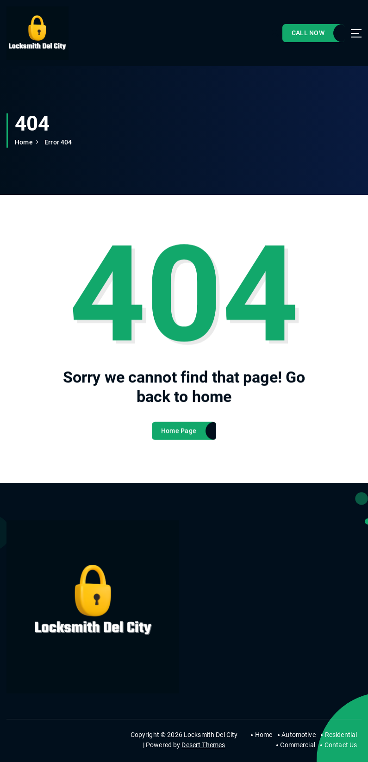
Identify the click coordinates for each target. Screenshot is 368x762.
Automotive (298, 734)
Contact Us (340, 745)
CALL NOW (308, 33)
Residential (341, 734)
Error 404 (58, 142)
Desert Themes (203, 745)
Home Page (178, 438)
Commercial (297, 745)
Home (24, 142)
